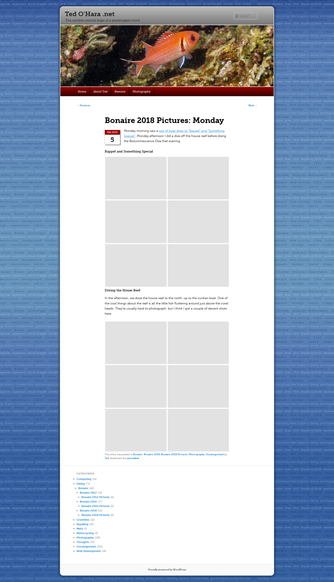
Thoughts (83, 542)
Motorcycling (85, 533)
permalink (133, 458)
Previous (83, 105)
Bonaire (137, 454)
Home (82, 91)
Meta (80, 528)
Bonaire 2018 (152, 454)
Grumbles (83, 519)
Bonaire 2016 (88, 501)
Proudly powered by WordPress (167, 569)
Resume (120, 91)
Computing (84, 479)
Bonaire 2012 (88, 492)
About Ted (100, 91)
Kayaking (82, 524)
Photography (142, 91)
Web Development (89, 551)
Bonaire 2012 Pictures (95, 497)
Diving (81, 483)
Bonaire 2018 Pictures (174, 454)
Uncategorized (215, 454)
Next (252, 105)
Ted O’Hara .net (90, 14)
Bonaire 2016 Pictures (95, 506)
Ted (107, 458)
